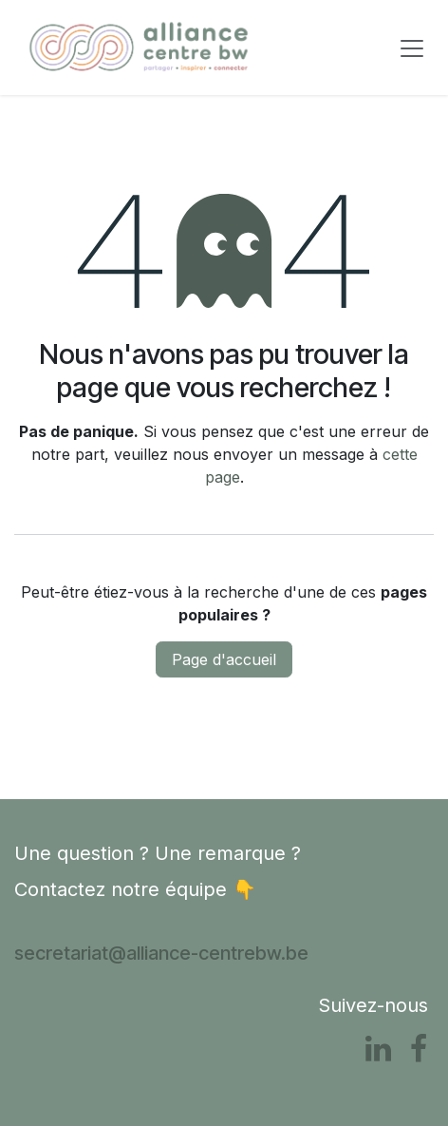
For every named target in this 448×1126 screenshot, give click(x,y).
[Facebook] (418, 1049)
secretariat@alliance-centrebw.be (161, 953)
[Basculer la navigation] (412, 47)
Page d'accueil (224, 659)
